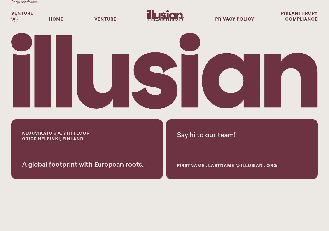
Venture (22, 13)
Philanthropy (299, 13)
